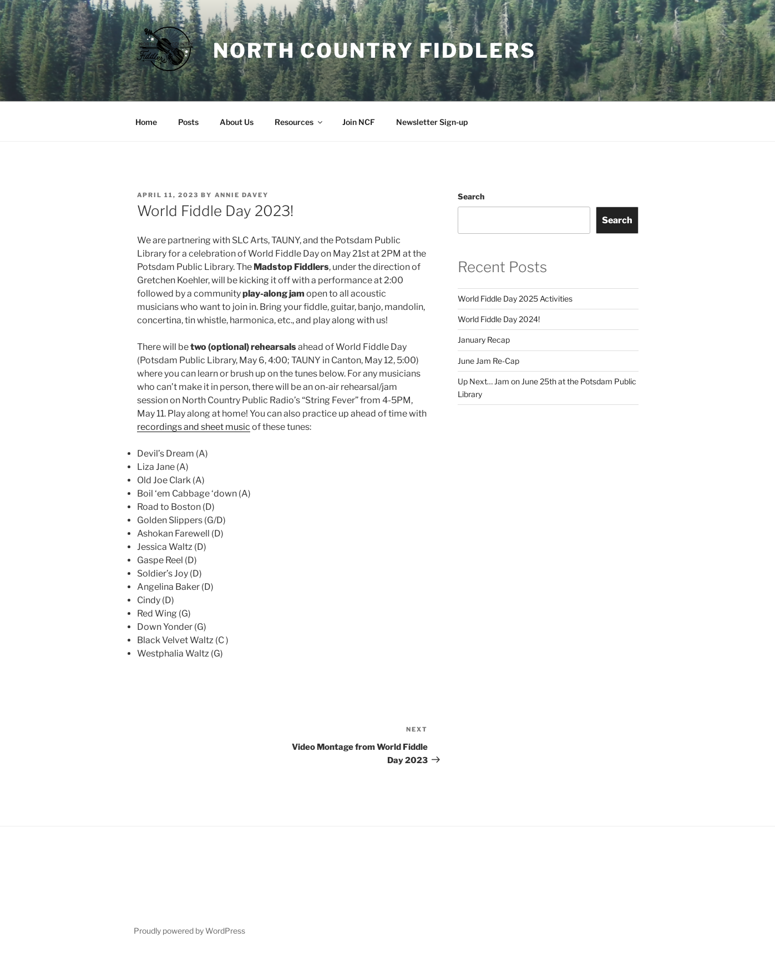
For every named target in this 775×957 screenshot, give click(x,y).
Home (146, 122)
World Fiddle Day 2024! (499, 319)
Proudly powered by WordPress (189, 930)
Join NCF (358, 122)
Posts (188, 122)
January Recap (484, 339)
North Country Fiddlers (374, 50)
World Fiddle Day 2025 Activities (515, 298)
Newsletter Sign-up (432, 122)
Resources (299, 122)
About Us (237, 122)
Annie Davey (242, 195)
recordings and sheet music (193, 427)
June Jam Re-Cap (488, 360)
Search (471, 196)
